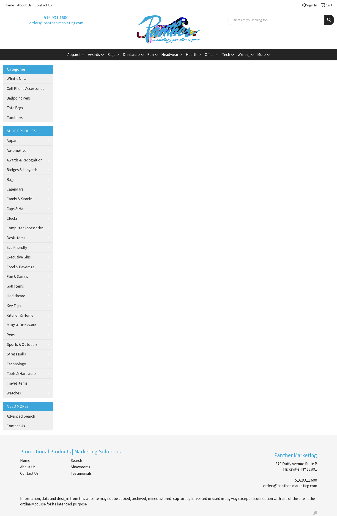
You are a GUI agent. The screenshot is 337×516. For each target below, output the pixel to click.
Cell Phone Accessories (25, 88)
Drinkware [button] (131, 54)
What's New (16, 78)
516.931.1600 (56, 17)
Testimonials (81, 473)
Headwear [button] (169, 54)
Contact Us (43, 5)
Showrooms (80, 466)
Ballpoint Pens (19, 98)
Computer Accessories (25, 227)
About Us (24, 5)
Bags (10, 179)
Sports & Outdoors (22, 344)
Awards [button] (94, 54)
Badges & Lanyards (22, 169)
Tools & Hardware (21, 373)
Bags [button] (111, 54)
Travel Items (17, 383)
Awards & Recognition (24, 160)
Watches (14, 393)
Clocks (12, 218)
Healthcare (16, 295)
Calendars (15, 189)
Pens (11, 334)
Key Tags (14, 305)
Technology (16, 363)
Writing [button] (244, 54)
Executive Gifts (19, 257)
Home (9, 5)
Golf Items (15, 286)
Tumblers (15, 117)
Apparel (13, 140)
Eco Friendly (17, 247)
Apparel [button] (73, 54)
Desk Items (16, 237)
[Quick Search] (276, 20)
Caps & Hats (16, 208)
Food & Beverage (21, 266)
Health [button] (191, 54)
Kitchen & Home (20, 315)
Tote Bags (15, 107)
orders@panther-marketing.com (56, 22)
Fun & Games (17, 276)
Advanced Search (21, 416)
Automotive (16, 150)
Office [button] (209, 54)
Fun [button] (150, 54)
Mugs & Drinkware (21, 324)
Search (76, 460)
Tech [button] (226, 54)
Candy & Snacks (20, 198)
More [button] (261, 54)
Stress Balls (16, 354)
